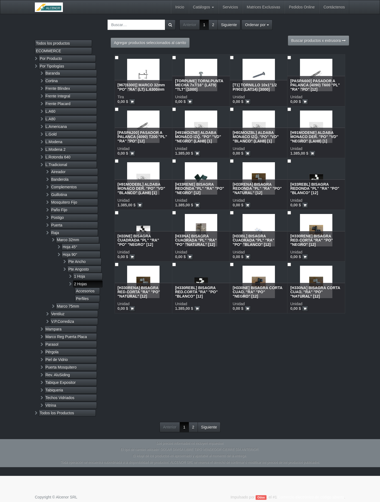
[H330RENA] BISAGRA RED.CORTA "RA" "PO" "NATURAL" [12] (139, 292)
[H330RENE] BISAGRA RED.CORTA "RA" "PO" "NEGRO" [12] (311, 240)
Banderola (60, 179)
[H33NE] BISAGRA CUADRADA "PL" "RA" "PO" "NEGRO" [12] (138, 240)
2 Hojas (80, 284)
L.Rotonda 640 (58, 157)
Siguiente (229, 25)
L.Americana (56, 126)
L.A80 (50, 119)
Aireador (58, 172)
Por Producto (51, 58)
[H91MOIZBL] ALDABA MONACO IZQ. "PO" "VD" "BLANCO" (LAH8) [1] (256, 136)
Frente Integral (57, 96)
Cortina (51, 81)
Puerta (56, 225)
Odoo (261, 497)
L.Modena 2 (55, 149)
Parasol (51, 344)
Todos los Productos (57, 413)
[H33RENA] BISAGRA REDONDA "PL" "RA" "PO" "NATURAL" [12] (257, 188)
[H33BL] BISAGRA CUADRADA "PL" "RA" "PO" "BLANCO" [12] (253, 240)
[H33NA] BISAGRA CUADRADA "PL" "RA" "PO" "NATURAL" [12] (196, 240)
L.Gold (51, 134)
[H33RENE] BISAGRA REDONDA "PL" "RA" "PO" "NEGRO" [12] (199, 188)
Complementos (64, 187)
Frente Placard (58, 104)
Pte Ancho (77, 261)
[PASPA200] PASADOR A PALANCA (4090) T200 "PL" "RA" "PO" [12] (142, 136)
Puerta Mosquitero (60, 367)
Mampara (53, 329)
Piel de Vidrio (56, 359)
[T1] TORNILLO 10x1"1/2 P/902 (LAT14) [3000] (255, 87)
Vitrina (50, 405)
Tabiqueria (54, 390)
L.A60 (50, 111)
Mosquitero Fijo (64, 202)
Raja (55, 233)
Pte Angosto (78, 269)
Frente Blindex (57, 88)
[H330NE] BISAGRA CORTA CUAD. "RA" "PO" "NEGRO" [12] (257, 292)
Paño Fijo (59, 210)
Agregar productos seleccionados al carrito (150, 43)
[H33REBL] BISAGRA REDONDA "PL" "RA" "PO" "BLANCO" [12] (314, 188)
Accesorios (85, 291)
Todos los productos (53, 43)
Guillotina (59, 194)
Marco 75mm (68, 306)
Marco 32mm (68, 240)
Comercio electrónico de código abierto (311, 497)
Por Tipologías (52, 66)
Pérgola (52, 352)
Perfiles (82, 298)
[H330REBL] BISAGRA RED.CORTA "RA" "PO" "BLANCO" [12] (196, 292)
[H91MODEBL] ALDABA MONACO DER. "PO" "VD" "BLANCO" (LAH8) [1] (141, 188)
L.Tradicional (56, 165)
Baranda (52, 73)
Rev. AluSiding (57, 375)
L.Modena (53, 142)
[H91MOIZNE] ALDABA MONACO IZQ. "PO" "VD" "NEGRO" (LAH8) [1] (198, 136)
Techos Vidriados (59, 398)
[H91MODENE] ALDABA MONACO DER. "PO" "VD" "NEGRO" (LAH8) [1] (314, 136)
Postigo (57, 217)
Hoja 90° (70, 254)
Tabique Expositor (60, 382)
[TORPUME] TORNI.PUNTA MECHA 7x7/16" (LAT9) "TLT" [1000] (199, 85)
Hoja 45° (70, 247)
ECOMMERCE (48, 51)
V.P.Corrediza (62, 321)
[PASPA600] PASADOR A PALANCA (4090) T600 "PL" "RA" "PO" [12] (315, 85)
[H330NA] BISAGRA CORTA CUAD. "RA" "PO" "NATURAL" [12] (315, 292)
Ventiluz (58, 314)
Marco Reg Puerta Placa (66, 337)
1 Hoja (79, 276)
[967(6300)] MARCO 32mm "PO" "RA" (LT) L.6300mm (141, 87)
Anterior (189, 25)
